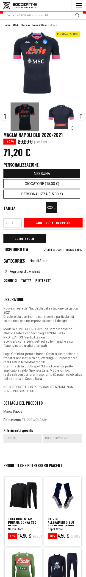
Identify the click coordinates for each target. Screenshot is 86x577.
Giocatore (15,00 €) (42, 184)
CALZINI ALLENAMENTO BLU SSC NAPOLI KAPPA (61, 522)
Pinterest (43, 280)
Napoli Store (38, 261)
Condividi (10, 280)
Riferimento (12, 420)
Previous (4, 116)
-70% (52, 536)
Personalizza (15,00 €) (42, 194)
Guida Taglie (24, 239)
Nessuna (42, 173)
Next (81, 116)
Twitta (26, 280)
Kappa (17, 411)
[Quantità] (12, 222)
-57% (12, 536)
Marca (8, 411)
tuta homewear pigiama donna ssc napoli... (22, 522)
